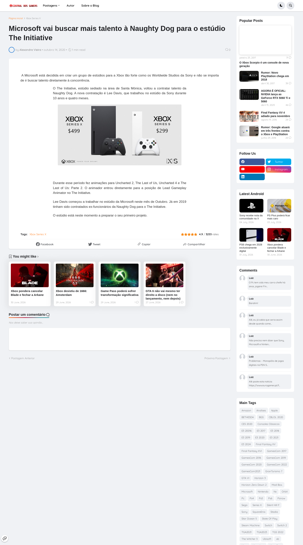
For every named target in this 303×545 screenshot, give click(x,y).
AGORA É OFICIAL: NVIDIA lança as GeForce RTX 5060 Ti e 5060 (275, 96)
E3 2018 (275, 430)
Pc (243, 498)
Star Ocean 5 (249, 518)
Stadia (274, 511)
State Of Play (269, 518)
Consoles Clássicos (268, 423)
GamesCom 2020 (252, 464)
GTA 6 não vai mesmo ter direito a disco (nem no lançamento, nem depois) (163, 294)
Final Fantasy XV (266, 444)
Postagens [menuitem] (50, 5)
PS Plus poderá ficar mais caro (278, 217)
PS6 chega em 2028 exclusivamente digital (250, 248)
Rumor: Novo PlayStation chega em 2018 (275, 76)
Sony (244, 511)
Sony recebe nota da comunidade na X (251, 217)
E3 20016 (247, 430)
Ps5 (261, 498)
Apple (274, 410)
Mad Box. (277, 484)
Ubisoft (267, 538)
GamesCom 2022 (277, 464)
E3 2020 (260, 437)
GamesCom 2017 (276, 450)
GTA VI (245, 478)
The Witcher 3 (250, 538)
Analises (261, 410)
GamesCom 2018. (251, 457)
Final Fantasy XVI (252, 450)
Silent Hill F (273, 505)
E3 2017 (261, 430)
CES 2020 (247, 423)
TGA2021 (246, 532)
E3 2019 (246, 437)
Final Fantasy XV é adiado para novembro (275, 114)
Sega (244, 505)
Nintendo (263, 491)
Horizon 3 (260, 478)
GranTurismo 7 (273, 471)
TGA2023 (262, 532)
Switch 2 (282, 525)
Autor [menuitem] (70, 5)
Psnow (281, 498)
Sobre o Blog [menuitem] (90, 5)
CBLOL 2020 (276, 417)
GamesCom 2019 (276, 457)
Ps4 (252, 498)
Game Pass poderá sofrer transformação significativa (119, 292)
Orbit (285, 491)
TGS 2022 (277, 532)
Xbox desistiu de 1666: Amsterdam (71, 292)
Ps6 (270, 498)
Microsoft (247, 491)
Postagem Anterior (23, 358)
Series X (257, 505)
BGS (261, 417)
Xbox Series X (33, 18)
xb (277, 538)
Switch (268, 525)
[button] (281, 5)
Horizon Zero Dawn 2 (254, 484)
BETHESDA (248, 417)
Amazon (246, 410)
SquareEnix (259, 511)
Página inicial (16, 18)
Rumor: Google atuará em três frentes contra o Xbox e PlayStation (275, 131)
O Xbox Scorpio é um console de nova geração (264, 64)
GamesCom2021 (251, 471)
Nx (275, 491)
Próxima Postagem (216, 358)
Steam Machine (251, 525)
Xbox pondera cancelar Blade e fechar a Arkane (27, 292)
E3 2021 (274, 437)
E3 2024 (246, 444)
